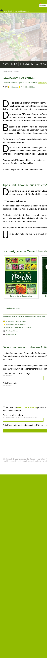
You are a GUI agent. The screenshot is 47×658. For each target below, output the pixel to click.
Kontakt (10, 11)
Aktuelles (10, 64)
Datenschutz (24, 11)
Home (5, 11)
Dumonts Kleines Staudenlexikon (21, 296)
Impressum (16, 11)
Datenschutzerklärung (27, 407)
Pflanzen (26, 64)
